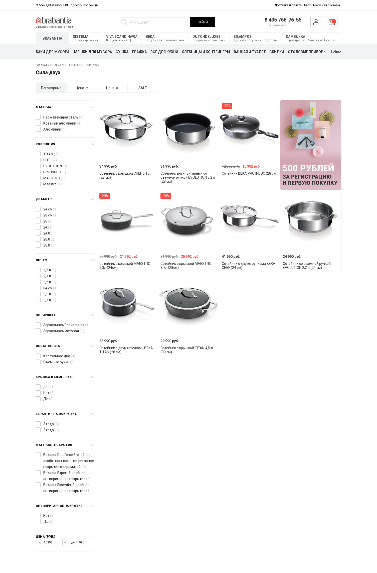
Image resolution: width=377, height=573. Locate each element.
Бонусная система (326, 5)
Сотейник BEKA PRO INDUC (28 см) (249, 173)
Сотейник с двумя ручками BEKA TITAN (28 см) (126, 350)
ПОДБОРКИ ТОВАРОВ (65, 65)
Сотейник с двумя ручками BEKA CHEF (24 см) (248, 266)
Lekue (336, 52)
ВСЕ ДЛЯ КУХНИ (164, 52)
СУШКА (122, 52)
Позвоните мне (275, 25)
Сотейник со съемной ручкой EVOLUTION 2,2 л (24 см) (307, 266)
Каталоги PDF (59, 5)
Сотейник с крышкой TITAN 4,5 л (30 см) (186, 350)
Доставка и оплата (288, 5)
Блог (307, 5)
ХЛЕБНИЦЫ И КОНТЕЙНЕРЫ (206, 52)
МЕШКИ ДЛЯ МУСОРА (93, 52)
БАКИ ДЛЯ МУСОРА (52, 52)
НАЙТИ (203, 22)
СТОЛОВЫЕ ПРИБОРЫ (307, 52)
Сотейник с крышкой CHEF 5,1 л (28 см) (124, 175)
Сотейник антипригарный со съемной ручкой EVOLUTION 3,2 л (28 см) (187, 177)
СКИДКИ (276, 52)
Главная (42, 65)
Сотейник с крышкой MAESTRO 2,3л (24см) (124, 266)
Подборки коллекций (84, 5)
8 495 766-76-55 (283, 20)
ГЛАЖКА (139, 52)
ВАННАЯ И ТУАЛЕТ (250, 52)
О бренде (42, 5)
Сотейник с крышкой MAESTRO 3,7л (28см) (186, 266)
